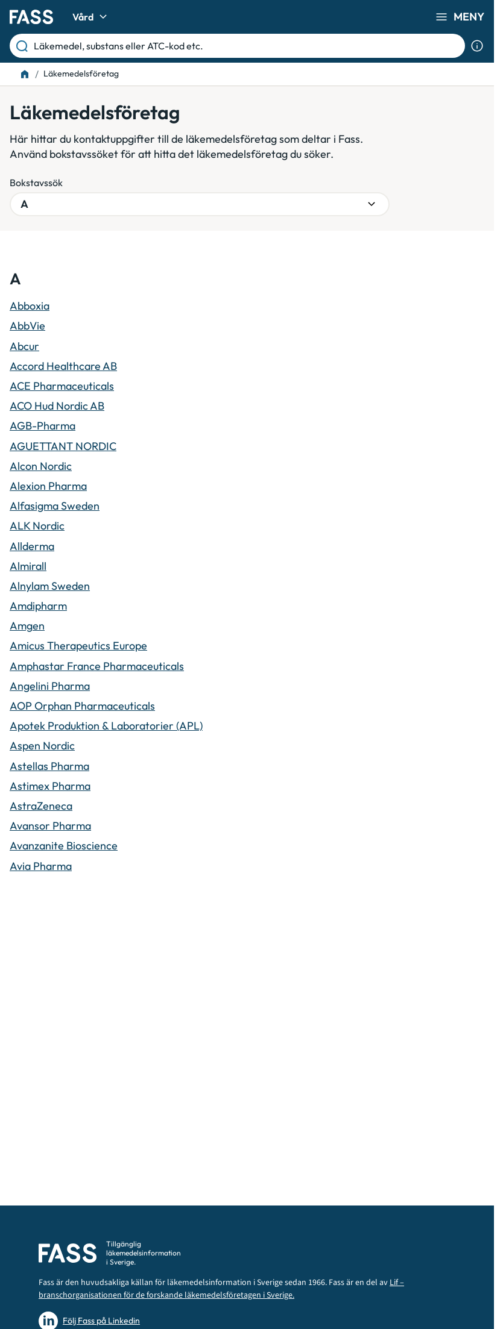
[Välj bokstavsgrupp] (200, 204)
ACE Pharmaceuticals (62, 386)
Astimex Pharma (50, 786)
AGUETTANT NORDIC (63, 446)
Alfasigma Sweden (55, 506)
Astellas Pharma (49, 766)
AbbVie (27, 326)
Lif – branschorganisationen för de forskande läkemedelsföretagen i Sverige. (221, 1289)
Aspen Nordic (42, 745)
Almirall (28, 566)
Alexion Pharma (48, 486)
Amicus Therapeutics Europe (78, 645)
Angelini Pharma (50, 686)
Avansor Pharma (50, 826)
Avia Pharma (41, 866)
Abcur (24, 346)
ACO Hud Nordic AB (57, 406)
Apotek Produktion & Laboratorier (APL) (106, 726)
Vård (91, 17)
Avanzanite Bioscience (64, 845)
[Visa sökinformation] (477, 46)
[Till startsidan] (24, 74)
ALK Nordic (37, 526)
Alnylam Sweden (50, 586)
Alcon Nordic (41, 466)
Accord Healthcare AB (63, 366)
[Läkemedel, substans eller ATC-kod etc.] (247, 46)
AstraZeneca (41, 806)
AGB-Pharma (42, 426)
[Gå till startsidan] (31, 17)
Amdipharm (38, 606)
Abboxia (29, 306)
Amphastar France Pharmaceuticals (97, 666)
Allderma (32, 546)
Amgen (27, 626)
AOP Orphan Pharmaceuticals (82, 706)
